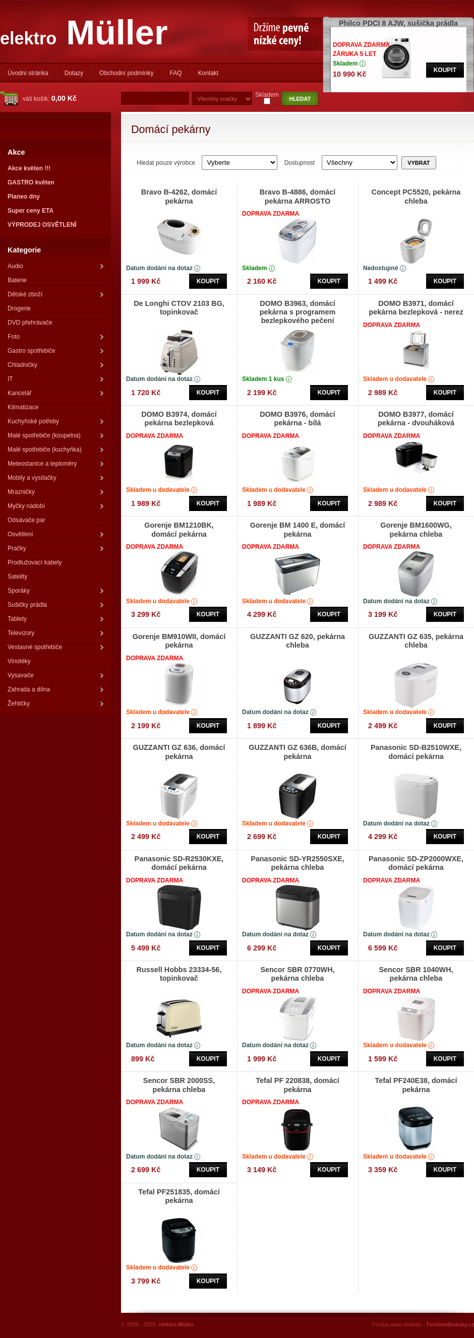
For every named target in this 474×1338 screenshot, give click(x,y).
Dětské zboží (55, 294)
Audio (55, 266)
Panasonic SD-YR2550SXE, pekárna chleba (297, 863)
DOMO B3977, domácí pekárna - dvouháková (416, 418)
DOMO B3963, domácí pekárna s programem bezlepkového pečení (297, 312)
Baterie (17, 280)
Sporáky (55, 590)
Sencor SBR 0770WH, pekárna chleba (297, 974)
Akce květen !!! (29, 168)
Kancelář (55, 393)
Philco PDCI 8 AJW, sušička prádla (398, 23)
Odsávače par (26, 520)
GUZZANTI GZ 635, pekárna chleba (416, 640)
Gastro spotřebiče (55, 350)
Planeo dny (24, 196)
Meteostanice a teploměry (55, 463)
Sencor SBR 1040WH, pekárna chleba (416, 974)
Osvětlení (55, 534)
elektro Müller (176, 1324)
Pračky (55, 548)
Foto (55, 336)
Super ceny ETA (30, 210)
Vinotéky (19, 661)
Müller (84, 32)
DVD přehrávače (30, 322)
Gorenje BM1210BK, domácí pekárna (179, 529)
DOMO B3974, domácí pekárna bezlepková (179, 418)
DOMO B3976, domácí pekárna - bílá (297, 418)
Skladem (267, 95)
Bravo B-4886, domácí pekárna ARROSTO (297, 196)
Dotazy (74, 73)
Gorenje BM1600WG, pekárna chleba (416, 529)
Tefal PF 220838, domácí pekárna (297, 1084)
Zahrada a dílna (55, 689)
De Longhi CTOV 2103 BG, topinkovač (179, 307)
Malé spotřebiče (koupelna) (55, 435)
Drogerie (19, 308)
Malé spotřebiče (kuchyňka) (55, 449)
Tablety (55, 618)
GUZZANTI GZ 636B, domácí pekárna (297, 751)
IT (55, 379)
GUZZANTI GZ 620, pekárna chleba (297, 640)
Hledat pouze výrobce (167, 162)
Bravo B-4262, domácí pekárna (179, 196)
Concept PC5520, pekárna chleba (416, 196)
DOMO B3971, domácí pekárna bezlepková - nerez (416, 307)
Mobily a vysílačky (55, 477)
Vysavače (55, 675)
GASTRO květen (31, 182)
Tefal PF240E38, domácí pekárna (416, 1084)
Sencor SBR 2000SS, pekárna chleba (179, 1084)
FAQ (175, 73)
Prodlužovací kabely (35, 562)
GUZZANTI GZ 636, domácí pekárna (179, 751)
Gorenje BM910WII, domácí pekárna (179, 640)
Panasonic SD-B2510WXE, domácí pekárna (416, 751)
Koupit (445, 70)
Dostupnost (299, 162)
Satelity (17, 576)
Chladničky (55, 364)
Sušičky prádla (55, 604)
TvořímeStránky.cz (450, 1324)
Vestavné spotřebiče (55, 647)
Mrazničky (55, 491)
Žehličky (55, 703)
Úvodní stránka (28, 73)
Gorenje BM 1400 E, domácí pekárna (297, 529)
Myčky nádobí (55, 505)
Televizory (55, 632)
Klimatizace (23, 407)
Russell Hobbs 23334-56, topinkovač (179, 974)
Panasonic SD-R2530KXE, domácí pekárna (179, 863)
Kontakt (208, 73)
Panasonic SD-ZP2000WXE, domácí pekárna (416, 863)
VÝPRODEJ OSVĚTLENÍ (42, 224)
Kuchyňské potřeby (55, 421)
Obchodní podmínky (126, 73)
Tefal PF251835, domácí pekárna (178, 1196)
